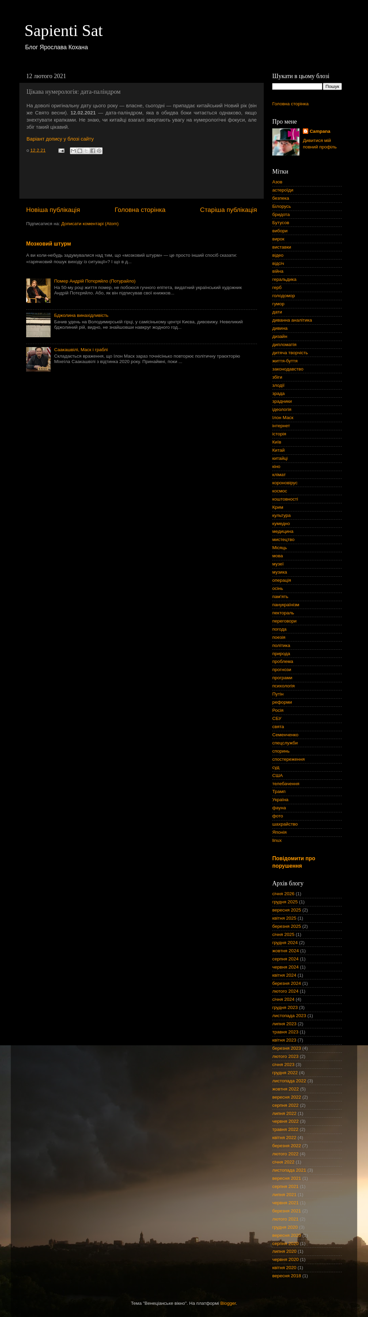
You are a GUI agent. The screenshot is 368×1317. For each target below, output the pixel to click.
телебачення (285, 783)
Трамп (279, 791)
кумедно (281, 523)
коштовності (285, 499)
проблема (282, 661)
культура (281, 515)
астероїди (282, 190)
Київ (276, 442)
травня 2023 (285, 1031)
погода (279, 629)
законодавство (287, 369)
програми (282, 677)
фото (277, 815)
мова (277, 555)
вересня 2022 (286, 1097)
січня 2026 (283, 893)
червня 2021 (285, 1202)
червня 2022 (285, 1121)
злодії (278, 385)
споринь (281, 751)
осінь (277, 588)
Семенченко (285, 734)
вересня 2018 (286, 1275)
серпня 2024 (285, 958)
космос (279, 490)
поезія (279, 637)
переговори (284, 621)
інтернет (281, 425)
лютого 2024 (285, 991)
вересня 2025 (286, 910)
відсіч (278, 263)
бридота (281, 214)
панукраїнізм (285, 604)
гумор (278, 303)
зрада (278, 393)
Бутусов (280, 222)
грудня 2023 (285, 1007)
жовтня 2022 (285, 1089)
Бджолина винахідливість (81, 315)
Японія (279, 832)
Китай (278, 450)
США (277, 775)
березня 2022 (286, 1145)
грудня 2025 (285, 901)
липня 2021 (284, 1194)
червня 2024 (285, 967)
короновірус (284, 482)
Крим (277, 507)
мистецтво (283, 539)
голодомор (283, 295)
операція (281, 580)
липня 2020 (284, 1251)
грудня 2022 (285, 1072)
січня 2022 (283, 1162)
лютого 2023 (285, 1056)
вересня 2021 (286, 1178)
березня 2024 (286, 983)
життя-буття (285, 360)
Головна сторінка (140, 209)
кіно (276, 466)
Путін (277, 694)
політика (281, 645)
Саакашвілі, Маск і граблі (81, 349)
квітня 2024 (284, 975)
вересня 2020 (286, 1235)
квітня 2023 (284, 1040)
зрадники (282, 401)
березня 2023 (286, 1048)
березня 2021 (286, 1210)
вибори (280, 230)
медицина (282, 531)
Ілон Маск (282, 417)
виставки (281, 247)
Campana (320, 131)
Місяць (279, 547)
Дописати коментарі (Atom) (89, 223)
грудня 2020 (285, 1227)
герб (276, 287)
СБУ (276, 718)
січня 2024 (283, 999)
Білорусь (281, 206)
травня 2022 (285, 1129)
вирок (278, 238)
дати (277, 311)
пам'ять (280, 596)
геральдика (284, 279)
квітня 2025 (284, 918)
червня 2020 (285, 1259)
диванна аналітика (292, 320)
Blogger (228, 1303)
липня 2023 (284, 1023)
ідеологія (281, 409)
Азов (277, 181)
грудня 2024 (285, 942)
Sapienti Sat (63, 30)
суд (275, 767)
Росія (277, 710)
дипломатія (284, 344)
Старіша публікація (228, 209)
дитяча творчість (290, 352)
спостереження (288, 759)
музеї (277, 563)
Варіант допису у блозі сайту (60, 139)
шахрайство (285, 824)
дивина (280, 328)
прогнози (281, 669)
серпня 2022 (285, 1105)
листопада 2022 (289, 1080)
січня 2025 (283, 934)
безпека (280, 198)
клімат (279, 474)
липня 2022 (284, 1113)
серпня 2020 (285, 1243)
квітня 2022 (284, 1137)
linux (277, 840)
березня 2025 (286, 926)
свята (278, 726)
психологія (283, 685)
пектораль (283, 612)
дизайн (279, 336)
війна (277, 271)
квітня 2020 (284, 1267)
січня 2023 (283, 1064)
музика (279, 572)
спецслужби (285, 742)
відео (277, 255)
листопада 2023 (289, 1015)
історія (279, 433)
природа (281, 653)
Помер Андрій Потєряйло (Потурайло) (94, 281)
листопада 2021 (289, 1170)
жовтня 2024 (285, 950)
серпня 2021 (285, 1186)
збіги (277, 377)
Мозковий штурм (48, 244)
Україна (280, 799)
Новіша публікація (53, 209)
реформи (282, 702)
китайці (280, 458)
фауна (279, 807)
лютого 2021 (285, 1219)
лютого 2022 (285, 1153)
